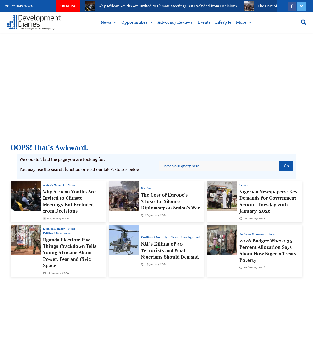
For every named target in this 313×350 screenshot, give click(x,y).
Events (204, 22)
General (244, 185)
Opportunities (134, 22)
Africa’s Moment (54, 185)
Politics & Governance (57, 233)
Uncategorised (190, 237)
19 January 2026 (56, 273)
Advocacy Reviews (175, 22)
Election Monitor (54, 228)
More (241, 22)
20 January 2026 (56, 218)
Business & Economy (253, 234)
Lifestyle (223, 22)
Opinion (146, 188)
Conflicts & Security (154, 237)
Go (288, 164)
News (106, 22)
